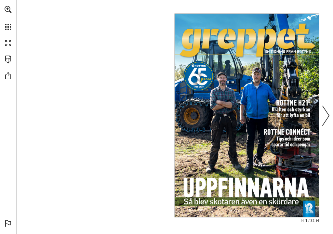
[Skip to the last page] (317, 220)
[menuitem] (8, 18)
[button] (8, 9)
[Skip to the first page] (302, 220)
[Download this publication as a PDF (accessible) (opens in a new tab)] (8, 59)
